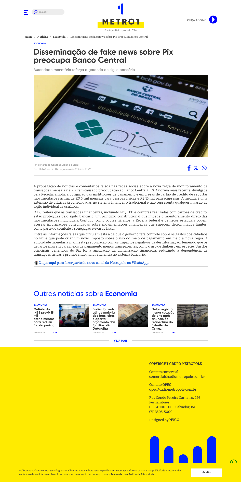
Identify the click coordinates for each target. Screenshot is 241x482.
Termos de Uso (119, 474)
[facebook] (189, 168)
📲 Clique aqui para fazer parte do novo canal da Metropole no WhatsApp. (91, 263)
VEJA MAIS (120, 341)
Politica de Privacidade (141, 474)
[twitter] (195, 168)
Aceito (206, 472)
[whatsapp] (204, 168)
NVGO (174, 420)
